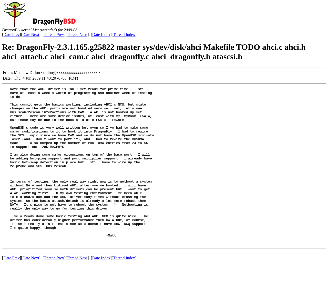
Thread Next (77, 34)
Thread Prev (54, 34)
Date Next (31, 34)
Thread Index (124, 34)
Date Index (101, 34)
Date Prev (11, 34)
